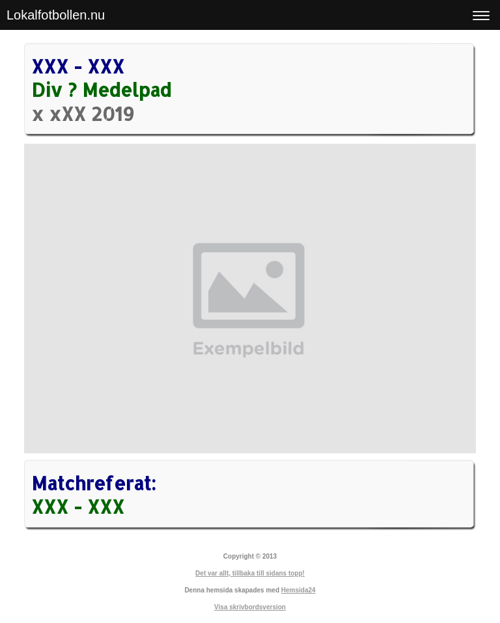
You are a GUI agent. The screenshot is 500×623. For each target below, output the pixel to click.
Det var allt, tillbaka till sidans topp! (250, 573)
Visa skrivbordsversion (250, 607)
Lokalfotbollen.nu (56, 15)
